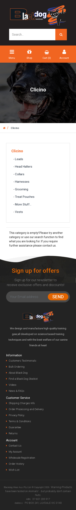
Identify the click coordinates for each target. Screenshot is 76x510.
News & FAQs (16, 390)
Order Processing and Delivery (26, 409)
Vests (19, 212)
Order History (16, 463)
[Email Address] (28, 297)
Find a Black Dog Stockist (23, 378)
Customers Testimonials (22, 360)
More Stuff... (23, 204)
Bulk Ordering (17, 366)
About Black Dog (18, 372)
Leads (19, 159)
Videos (12, 384)
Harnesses (22, 181)
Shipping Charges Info (22, 403)
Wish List (14, 469)
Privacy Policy (16, 415)
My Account (15, 451)
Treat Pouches (24, 197)
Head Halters (23, 166)
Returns (13, 433)
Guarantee (15, 427)
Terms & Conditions (20, 421)
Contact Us (15, 445)
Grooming (21, 189)
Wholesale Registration (22, 457)
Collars (19, 174)
